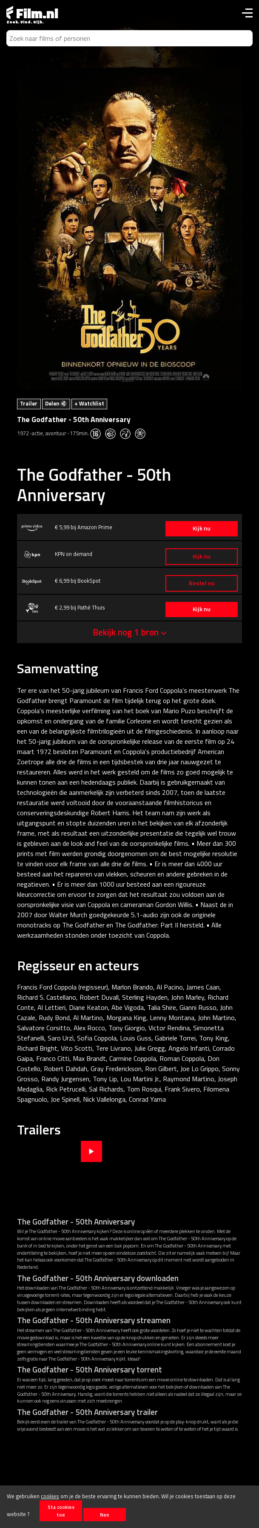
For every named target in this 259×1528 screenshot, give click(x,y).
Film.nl (32, 13)
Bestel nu (202, 583)
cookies (50, 1496)
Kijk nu (202, 528)
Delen (56, 403)
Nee (104, 1514)
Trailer (28, 403)
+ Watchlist (89, 403)
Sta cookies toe (61, 1510)
